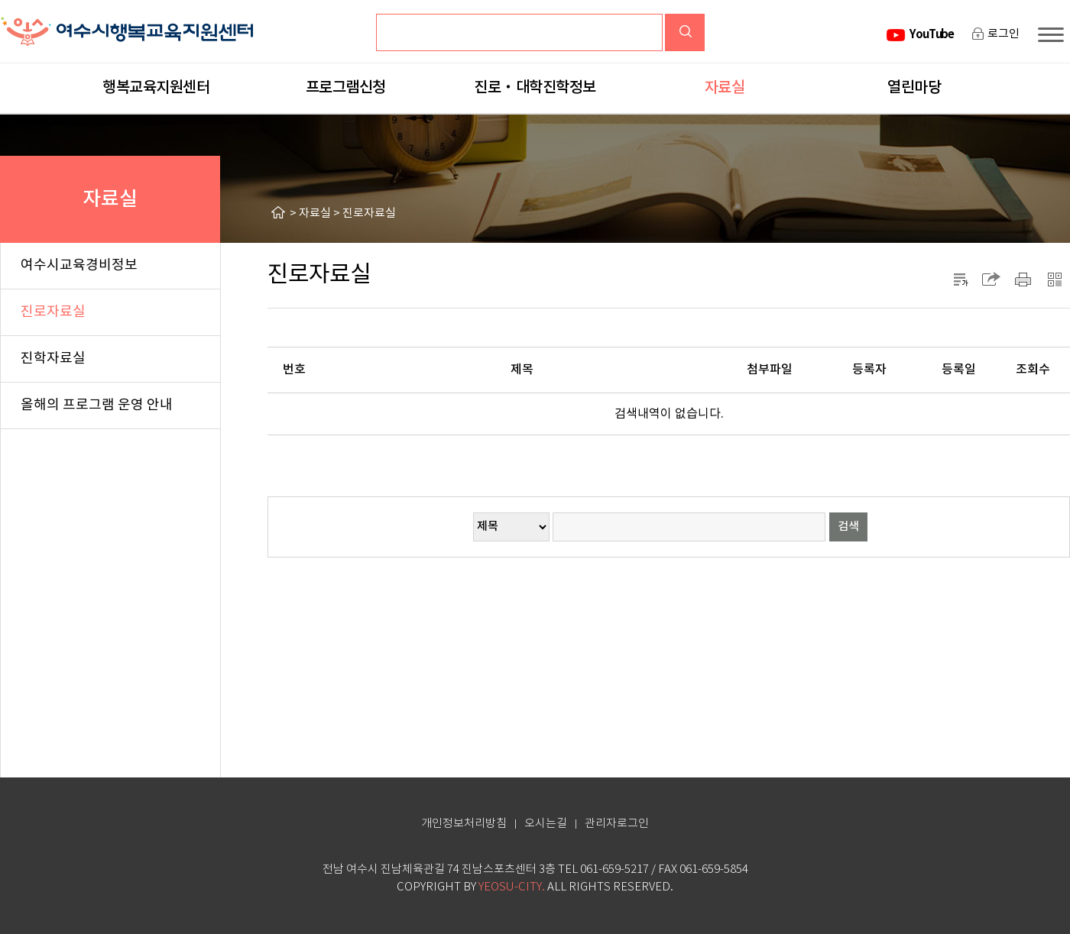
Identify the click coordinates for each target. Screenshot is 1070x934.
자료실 (725, 88)
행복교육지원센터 (155, 88)
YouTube (931, 34)
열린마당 (914, 88)
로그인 (1003, 33)
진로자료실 (369, 213)
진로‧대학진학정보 (535, 88)
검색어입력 (419, 26)
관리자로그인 (617, 823)
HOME (280, 212)
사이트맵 (1054, 34)
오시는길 (545, 823)
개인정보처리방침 (464, 823)
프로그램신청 (346, 88)
